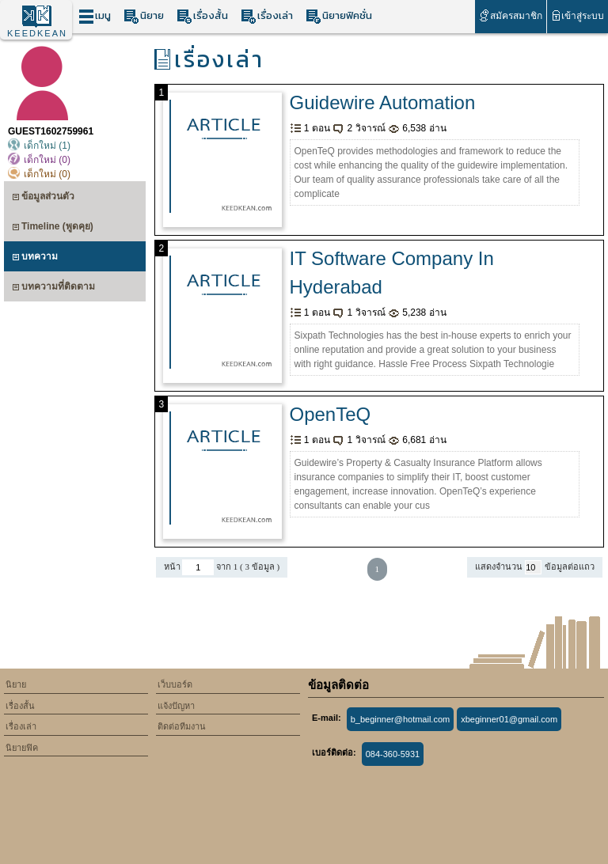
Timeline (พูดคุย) (52, 228)
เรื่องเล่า (267, 16)
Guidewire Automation (383, 102)
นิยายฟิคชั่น (339, 16)
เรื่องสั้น (202, 16)
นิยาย (144, 16)
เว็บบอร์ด (175, 684)
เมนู (94, 16)
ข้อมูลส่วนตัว (43, 198)
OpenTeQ (330, 414)
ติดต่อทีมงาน (182, 726)
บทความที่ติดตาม (53, 288)
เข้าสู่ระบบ (577, 15)
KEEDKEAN (37, 33)
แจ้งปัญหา (176, 706)
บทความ (35, 258)
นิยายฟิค (22, 747)
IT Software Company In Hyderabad (392, 272)
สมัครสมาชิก (510, 15)
